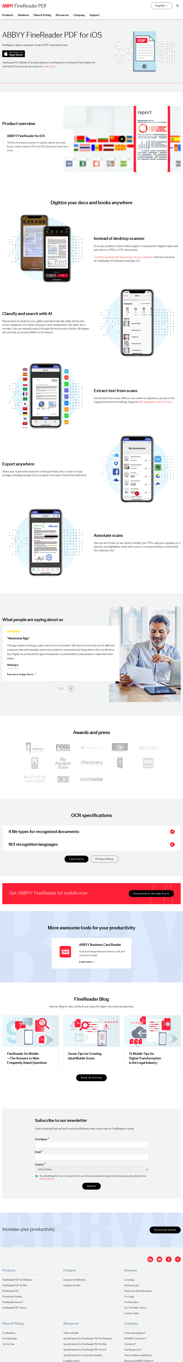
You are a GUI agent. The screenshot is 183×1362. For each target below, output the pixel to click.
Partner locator (131, 1285)
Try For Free (8, 1344)
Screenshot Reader (12, 1296)
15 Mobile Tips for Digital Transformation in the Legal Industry (145, 1058)
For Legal (129, 1296)
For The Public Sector (135, 1307)
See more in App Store (22, 674)
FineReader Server (11, 1302)
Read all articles (91, 1077)
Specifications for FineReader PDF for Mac (85, 1344)
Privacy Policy (105, 859)
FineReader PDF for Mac (14, 1285)
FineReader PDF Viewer (14, 1307)
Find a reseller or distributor (138, 1355)
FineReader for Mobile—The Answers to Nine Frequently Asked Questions (27, 1058)
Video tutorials (70, 1333)
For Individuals (9, 1338)
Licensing (129, 1279)
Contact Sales (131, 1313)
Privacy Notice (47, 1178)
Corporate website (134, 1333)
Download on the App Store (151, 893)
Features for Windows (74, 1279)
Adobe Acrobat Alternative (138, 1291)
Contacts (129, 1344)
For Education (131, 1302)
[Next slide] (71, 689)
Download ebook (165, 1229)
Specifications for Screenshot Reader (82, 1355)
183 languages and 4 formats (155, 402)
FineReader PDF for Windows (17, 1279)
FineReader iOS (10, 1291)
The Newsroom (132, 1349)
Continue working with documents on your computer (124, 257)
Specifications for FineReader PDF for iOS (84, 1349)
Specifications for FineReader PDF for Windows (87, 1338)
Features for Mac (71, 1285)
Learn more (48, 66)
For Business (8, 1333)
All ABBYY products (134, 1338)
